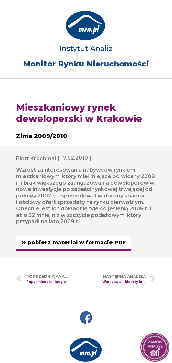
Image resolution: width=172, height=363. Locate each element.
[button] (86, 84)
